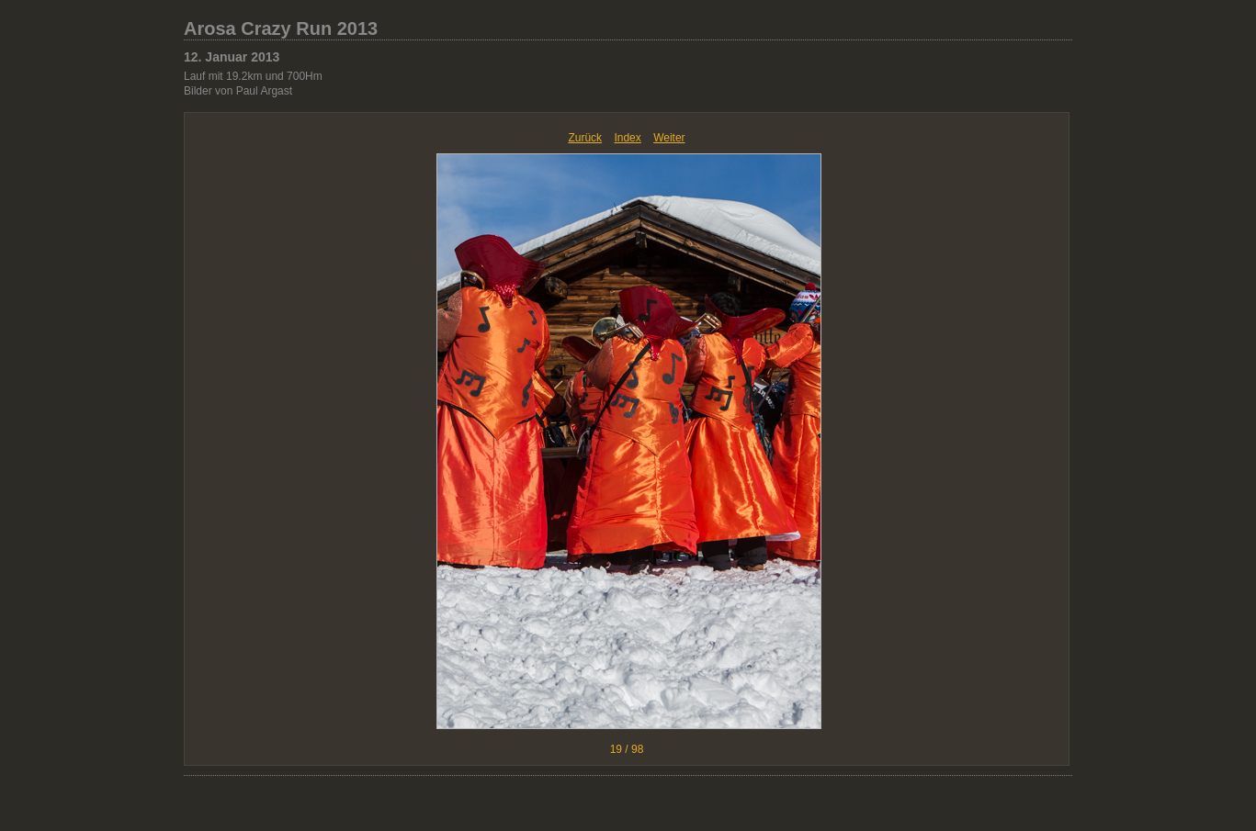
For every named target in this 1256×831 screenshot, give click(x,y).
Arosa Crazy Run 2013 (281, 28)
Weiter (669, 137)
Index (627, 137)
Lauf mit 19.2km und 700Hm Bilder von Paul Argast (253, 83)
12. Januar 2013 (231, 57)
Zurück (585, 137)
